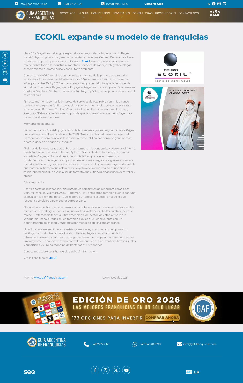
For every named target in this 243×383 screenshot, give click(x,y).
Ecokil (86, 61)
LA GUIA (83, 13)
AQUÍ (52, 258)
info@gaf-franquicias (31, 4)
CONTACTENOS (188, 13)
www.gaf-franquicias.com (51, 277)
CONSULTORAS (143, 13)
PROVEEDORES (165, 13)
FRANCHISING (100, 13)
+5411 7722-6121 (70, 4)
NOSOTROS (68, 13)
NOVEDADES (121, 13)
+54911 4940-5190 (114, 4)
